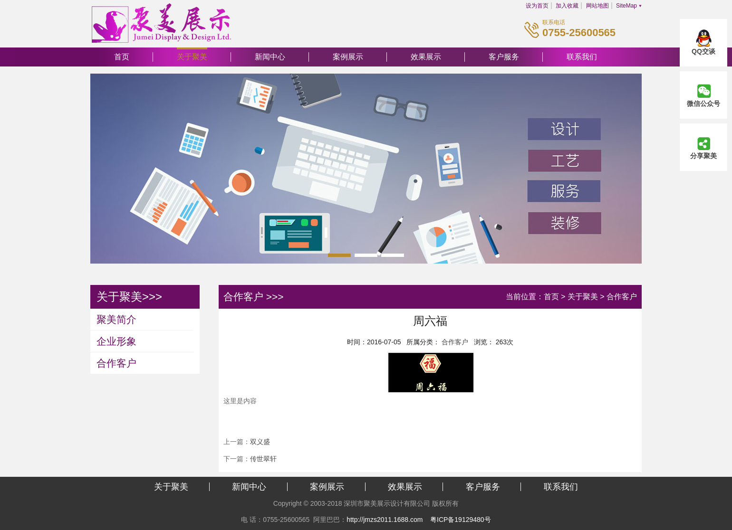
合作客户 (116, 363)
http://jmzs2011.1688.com (385, 519)
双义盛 (260, 441)
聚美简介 (116, 319)
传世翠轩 (263, 459)
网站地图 (597, 5)
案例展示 (348, 57)
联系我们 (582, 57)
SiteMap (626, 5)
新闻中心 (270, 57)
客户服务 (504, 57)
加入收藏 (567, 5)
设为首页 (537, 5)
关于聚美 (192, 57)
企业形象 (116, 341)
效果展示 (426, 57)
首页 (121, 57)
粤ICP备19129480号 (460, 519)
